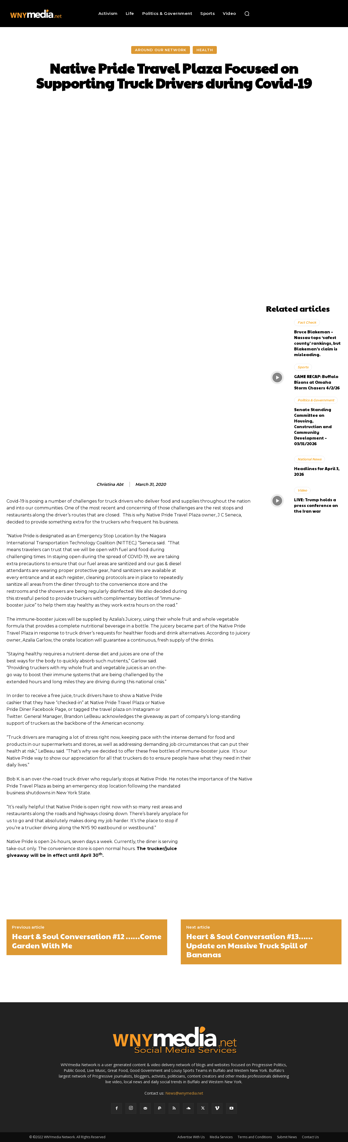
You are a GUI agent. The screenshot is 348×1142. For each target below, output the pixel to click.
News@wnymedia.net (184, 1093)
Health (205, 50)
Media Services (221, 1137)
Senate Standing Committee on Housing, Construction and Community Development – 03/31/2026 (313, 426)
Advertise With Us (191, 1137)
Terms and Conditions (255, 1137)
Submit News (287, 1137)
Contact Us (310, 1137)
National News (309, 459)
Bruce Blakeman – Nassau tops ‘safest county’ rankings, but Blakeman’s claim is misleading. (317, 343)
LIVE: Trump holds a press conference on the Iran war (316, 505)
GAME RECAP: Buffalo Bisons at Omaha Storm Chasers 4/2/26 (317, 382)
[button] (246, 13)
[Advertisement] (303, 220)
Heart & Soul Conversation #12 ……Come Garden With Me (87, 941)
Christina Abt (109, 484)
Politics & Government (316, 400)
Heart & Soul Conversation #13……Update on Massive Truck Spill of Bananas (249, 945)
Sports (303, 367)
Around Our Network (160, 50)
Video (302, 490)
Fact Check (307, 322)
